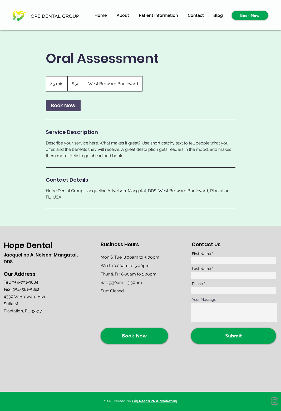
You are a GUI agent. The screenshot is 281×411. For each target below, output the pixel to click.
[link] (63, 105)
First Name (201, 253)
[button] (158, 15)
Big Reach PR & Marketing (154, 401)
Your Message (204, 299)
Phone (197, 284)
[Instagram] (274, 401)
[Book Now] (250, 15)
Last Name (201, 268)
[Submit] (233, 336)
